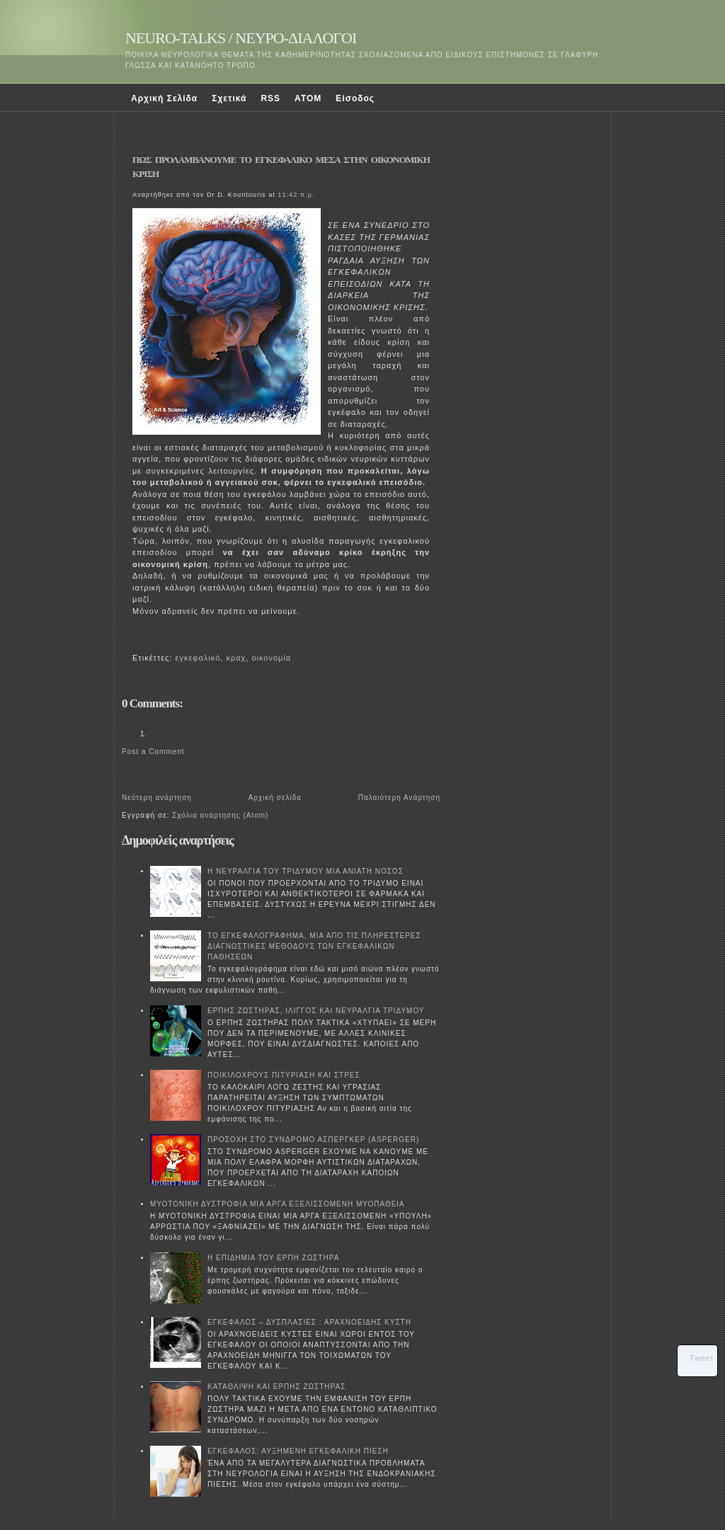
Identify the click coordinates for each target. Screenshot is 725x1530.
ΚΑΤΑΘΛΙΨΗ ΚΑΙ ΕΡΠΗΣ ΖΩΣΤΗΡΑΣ (276, 1387)
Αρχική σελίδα (275, 797)
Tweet (702, 1358)
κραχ (236, 657)
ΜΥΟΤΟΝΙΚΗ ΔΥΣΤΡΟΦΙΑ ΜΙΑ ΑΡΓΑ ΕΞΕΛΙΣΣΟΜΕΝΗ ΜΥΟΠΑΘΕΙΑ (277, 1204)
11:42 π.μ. (296, 194)
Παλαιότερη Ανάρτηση (399, 797)
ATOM (308, 98)
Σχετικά (229, 98)
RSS (270, 98)
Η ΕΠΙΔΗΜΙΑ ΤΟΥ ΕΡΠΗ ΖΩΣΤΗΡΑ (273, 1258)
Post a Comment (153, 751)
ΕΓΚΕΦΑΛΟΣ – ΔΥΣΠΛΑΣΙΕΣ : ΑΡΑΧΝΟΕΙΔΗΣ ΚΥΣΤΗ (309, 1322)
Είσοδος (355, 98)
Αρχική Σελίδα (164, 98)
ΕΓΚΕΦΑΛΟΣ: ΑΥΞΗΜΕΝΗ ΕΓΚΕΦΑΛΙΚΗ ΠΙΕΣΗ (298, 1451)
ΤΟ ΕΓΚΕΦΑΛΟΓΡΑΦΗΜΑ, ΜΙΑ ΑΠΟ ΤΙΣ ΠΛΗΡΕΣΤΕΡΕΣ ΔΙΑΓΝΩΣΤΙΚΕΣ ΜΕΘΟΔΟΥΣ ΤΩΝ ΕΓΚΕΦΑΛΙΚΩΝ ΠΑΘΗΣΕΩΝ (314, 946)
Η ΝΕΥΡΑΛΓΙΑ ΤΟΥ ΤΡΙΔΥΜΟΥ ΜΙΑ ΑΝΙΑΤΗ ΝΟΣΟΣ (305, 871)
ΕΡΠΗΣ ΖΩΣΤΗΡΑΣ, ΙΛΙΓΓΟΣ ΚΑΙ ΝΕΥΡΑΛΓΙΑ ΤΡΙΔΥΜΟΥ (316, 1011)
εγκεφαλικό (198, 657)
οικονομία (271, 657)
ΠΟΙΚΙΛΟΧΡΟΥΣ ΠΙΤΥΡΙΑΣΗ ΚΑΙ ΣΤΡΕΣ (283, 1075)
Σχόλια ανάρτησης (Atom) (220, 815)
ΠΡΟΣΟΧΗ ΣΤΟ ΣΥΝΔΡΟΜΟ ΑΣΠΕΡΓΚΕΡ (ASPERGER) (313, 1139)
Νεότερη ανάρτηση (157, 797)
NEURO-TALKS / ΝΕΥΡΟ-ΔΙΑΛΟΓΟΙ (240, 38)
